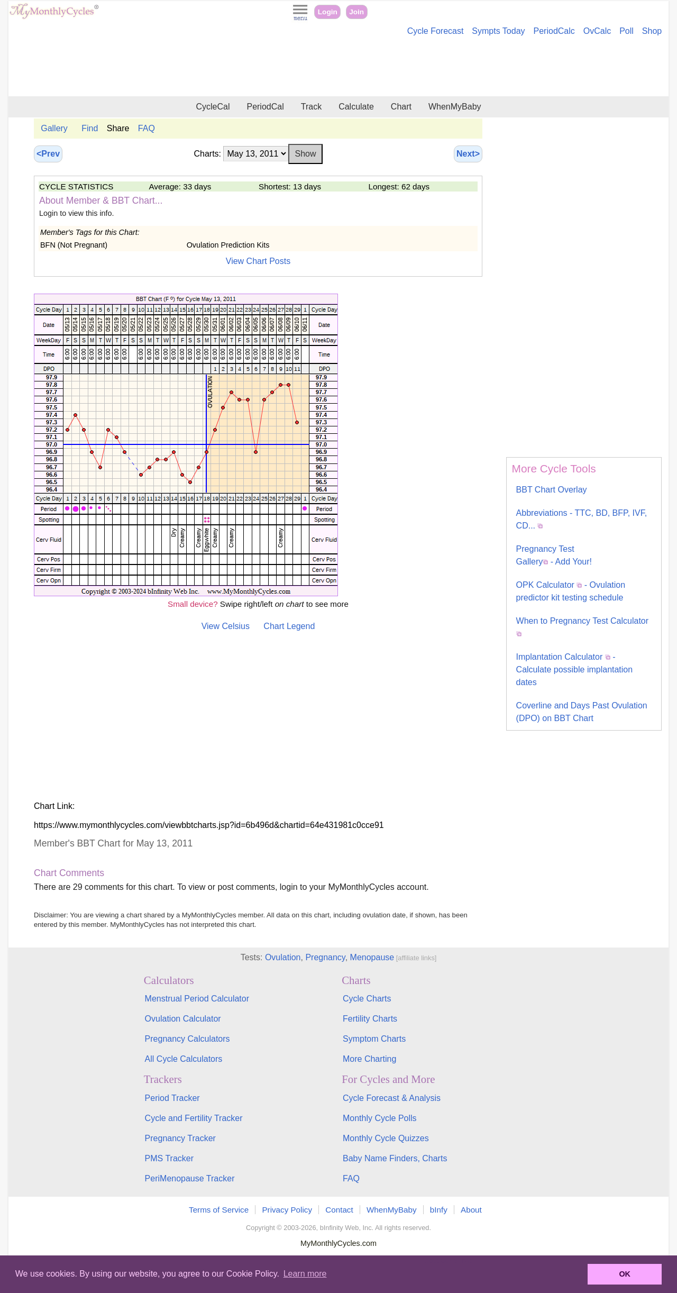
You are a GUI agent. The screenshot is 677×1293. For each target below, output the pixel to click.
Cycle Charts (367, 998)
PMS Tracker (169, 1158)
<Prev (48, 153)
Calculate (356, 106)
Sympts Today (498, 30)
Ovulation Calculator (183, 1018)
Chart (401, 106)
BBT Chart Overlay (551, 489)
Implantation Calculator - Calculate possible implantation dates (574, 669)
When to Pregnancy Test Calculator (582, 626)
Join (356, 12)
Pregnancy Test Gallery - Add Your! (554, 555)
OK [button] (624, 1274)
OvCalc (597, 30)
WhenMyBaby (454, 106)
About (471, 1209)
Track (311, 106)
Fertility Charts (370, 1018)
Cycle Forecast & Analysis (392, 1098)
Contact (339, 1209)
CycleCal (213, 106)
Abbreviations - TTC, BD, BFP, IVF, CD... (581, 519)
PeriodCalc (554, 30)
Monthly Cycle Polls (380, 1118)
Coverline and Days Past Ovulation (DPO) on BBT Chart (581, 712)
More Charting (369, 1058)
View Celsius (226, 626)
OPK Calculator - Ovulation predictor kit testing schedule (571, 591)
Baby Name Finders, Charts (395, 1158)
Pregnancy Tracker (180, 1138)
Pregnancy (325, 957)
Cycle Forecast (435, 30)
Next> (468, 153)
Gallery (54, 128)
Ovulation (283, 957)
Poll (626, 30)
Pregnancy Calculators (187, 1038)
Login (327, 12)
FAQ (146, 128)
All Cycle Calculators (184, 1058)
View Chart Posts (258, 261)
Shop (652, 30)
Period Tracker (172, 1098)
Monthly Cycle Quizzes (386, 1138)
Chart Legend (289, 626)
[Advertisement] (338, 67)
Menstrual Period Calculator (197, 998)
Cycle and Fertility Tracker (194, 1118)
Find (89, 128)
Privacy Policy (287, 1209)
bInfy (438, 1209)
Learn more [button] (305, 1273)
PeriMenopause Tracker (190, 1178)
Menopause (372, 957)
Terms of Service (219, 1209)
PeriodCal (264, 106)
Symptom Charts (374, 1038)
